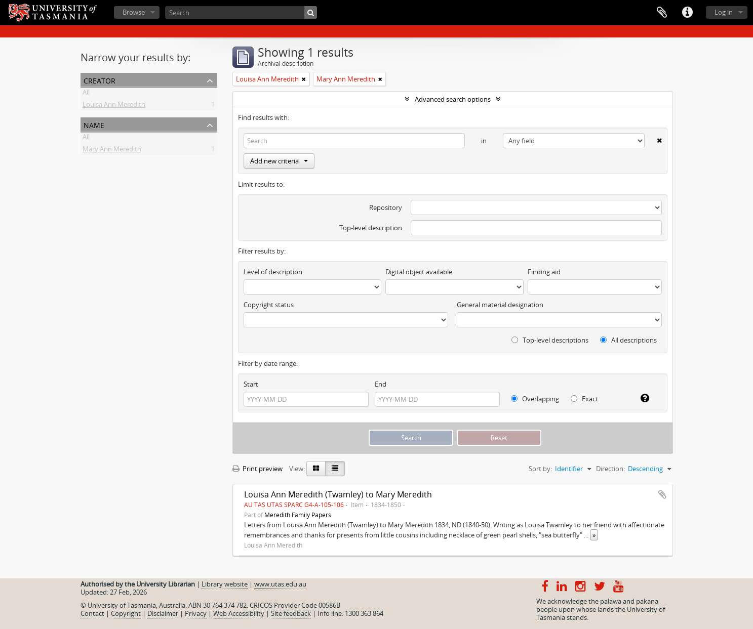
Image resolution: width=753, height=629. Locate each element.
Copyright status (269, 304)
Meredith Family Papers (297, 515)
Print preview (257, 468)
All (86, 94)
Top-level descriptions (549, 340)
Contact (92, 613)
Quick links (687, 12)
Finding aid (544, 271)
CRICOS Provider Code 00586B (295, 605)
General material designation (500, 304)
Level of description (273, 271)
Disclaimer (162, 613)
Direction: (610, 468)
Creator (99, 80)
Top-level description (370, 227)
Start (251, 384)
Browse (134, 12)
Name (94, 124)
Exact (584, 398)
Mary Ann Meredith (112, 150)
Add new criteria (279, 160)
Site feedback (291, 613)
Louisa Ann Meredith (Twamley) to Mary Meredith (338, 494)
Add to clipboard (662, 494)
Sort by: (540, 468)
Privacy (196, 613)
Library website (225, 584)
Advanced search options (453, 99)
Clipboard (662, 12)
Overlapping (535, 398)
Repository (385, 207)
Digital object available (418, 271)
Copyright (126, 613)
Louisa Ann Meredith (114, 106)
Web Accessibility (238, 613)
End (380, 384)
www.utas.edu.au (280, 584)
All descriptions (628, 340)
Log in (724, 12)
